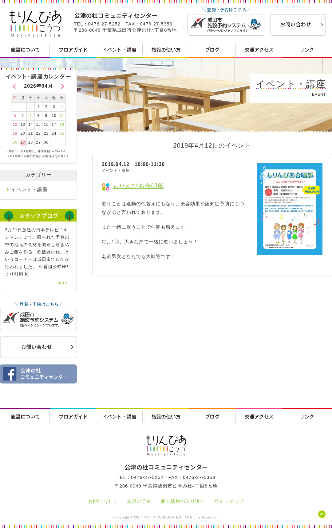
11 (62, 116)
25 (62, 133)
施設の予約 (139, 501)
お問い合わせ (103, 501)
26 (15, 142)
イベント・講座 (29, 189)
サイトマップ (229, 501)
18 (62, 124)
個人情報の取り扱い (183, 501)
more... (64, 282)
